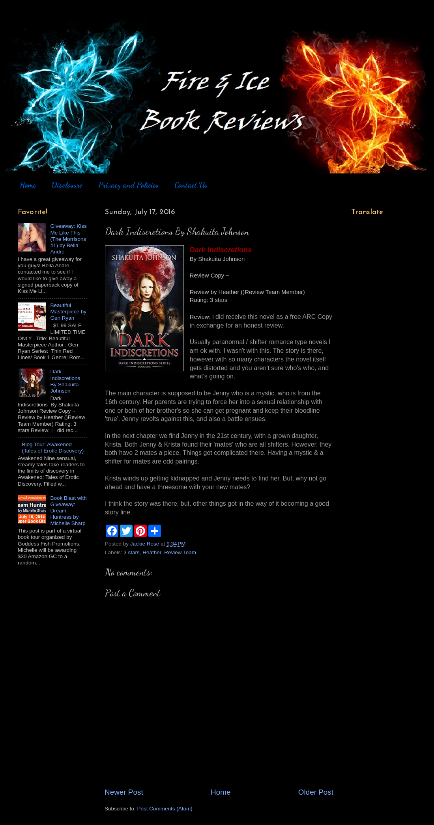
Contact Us (191, 185)
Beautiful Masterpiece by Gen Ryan (68, 311)
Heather (151, 552)
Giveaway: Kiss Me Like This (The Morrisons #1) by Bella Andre (68, 239)
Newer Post (124, 792)
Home (28, 185)
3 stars (131, 552)
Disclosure (66, 185)
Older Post (315, 792)
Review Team (180, 552)
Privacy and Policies (128, 185)
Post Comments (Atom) (165, 809)
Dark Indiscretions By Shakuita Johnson (65, 381)
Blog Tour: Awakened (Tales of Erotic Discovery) (53, 447)
